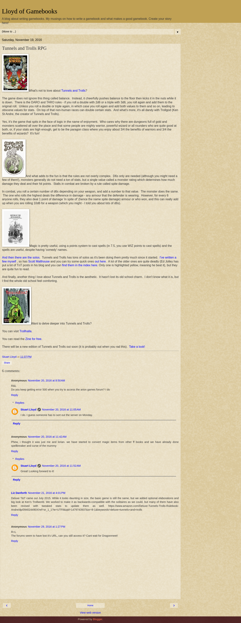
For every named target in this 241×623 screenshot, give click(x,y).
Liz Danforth (19, 492)
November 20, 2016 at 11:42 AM (47, 436)
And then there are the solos (21, 257)
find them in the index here (79, 265)
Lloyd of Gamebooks (29, 11)
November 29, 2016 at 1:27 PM (46, 526)
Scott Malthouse (39, 261)
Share (7, 362)
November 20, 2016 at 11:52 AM (61, 465)
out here (100, 261)
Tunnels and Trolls (73, 90)
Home (90, 605)
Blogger (97, 619)
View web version (90, 612)
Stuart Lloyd (28, 409)
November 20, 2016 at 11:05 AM (61, 409)
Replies (19, 402)
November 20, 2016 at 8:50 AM (46, 380)
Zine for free (33, 339)
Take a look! (137, 346)
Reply (14, 395)
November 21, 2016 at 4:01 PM (46, 492)
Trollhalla (25, 331)
